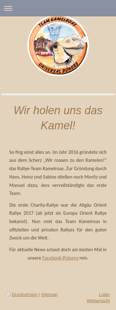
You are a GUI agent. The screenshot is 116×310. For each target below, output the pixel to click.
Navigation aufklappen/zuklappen (58, 8)
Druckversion (21, 294)
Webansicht (98, 300)
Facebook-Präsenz (60, 258)
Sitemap (49, 294)
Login (104, 294)
